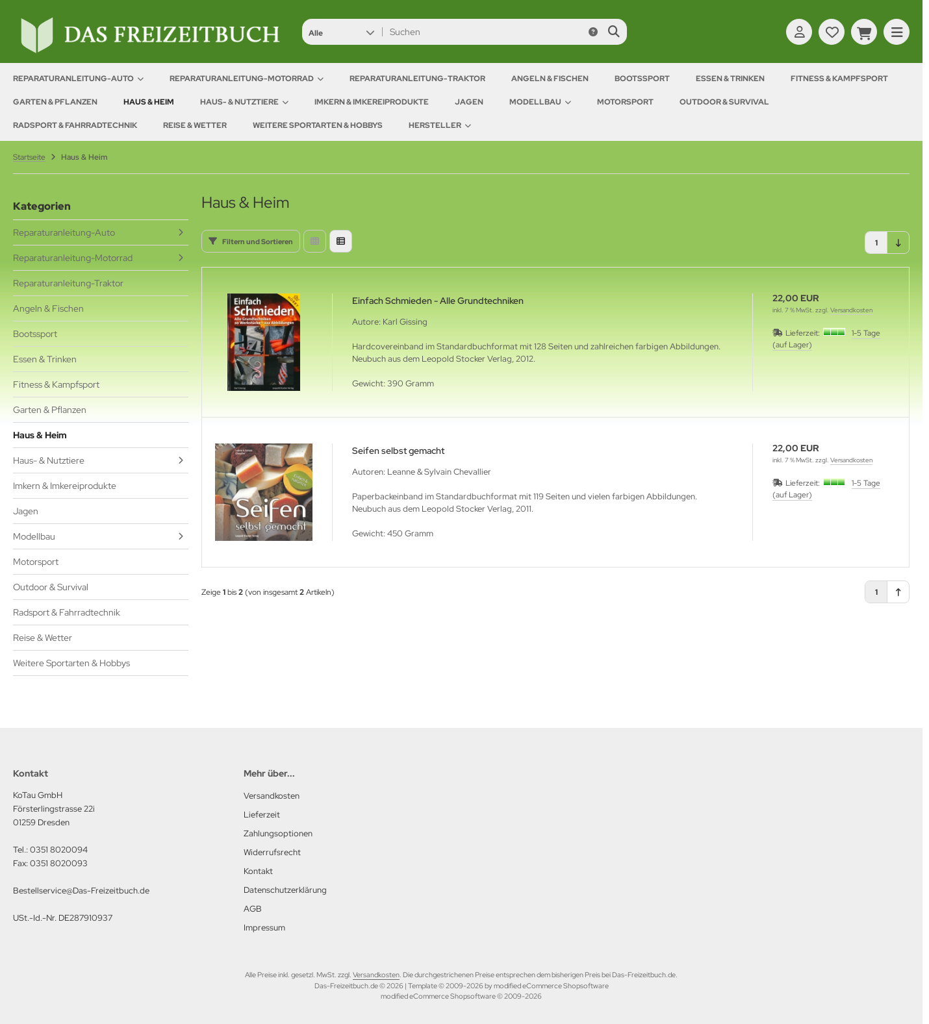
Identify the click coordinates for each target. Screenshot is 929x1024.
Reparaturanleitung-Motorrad (247, 78)
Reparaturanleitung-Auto (78, 78)
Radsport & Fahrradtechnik (75, 125)
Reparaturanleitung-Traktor (417, 78)
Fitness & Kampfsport (839, 78)
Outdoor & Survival (724, 102)
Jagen (469, 102)
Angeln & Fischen (550, 78)
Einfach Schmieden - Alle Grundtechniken (438, 300)
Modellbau (540, 101)
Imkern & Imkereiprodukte (371, 102)
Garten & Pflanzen (55, 102)
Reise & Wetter (195, 125)
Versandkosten (851, 310)
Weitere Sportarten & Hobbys (318, 125)
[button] (341, 31)
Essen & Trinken (730, 78)
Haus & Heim (148, 102)
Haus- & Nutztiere (244, 101)
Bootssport (642, 78)
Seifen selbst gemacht (398, 450)
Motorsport (625, 102)
